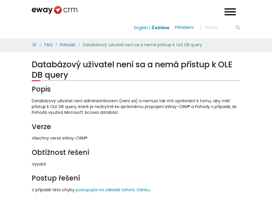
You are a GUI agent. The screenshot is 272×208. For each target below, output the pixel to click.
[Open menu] (230, 12)
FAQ (48, 45)
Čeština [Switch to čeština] (160, 28)
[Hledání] (220, 28)
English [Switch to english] (141, 28)
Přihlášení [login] (184, 27)
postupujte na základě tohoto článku (113, 190)
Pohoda (67, 45)
